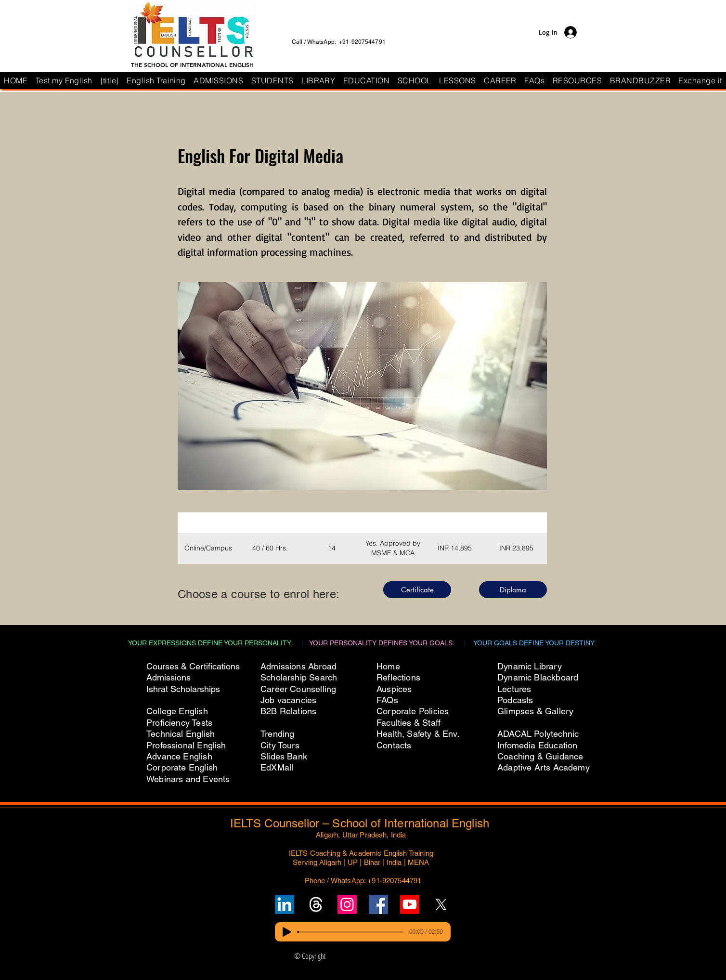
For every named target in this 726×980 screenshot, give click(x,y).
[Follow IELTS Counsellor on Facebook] (378, 904)
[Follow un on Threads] (315, 904)
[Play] (287, 932)
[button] (414, 80)
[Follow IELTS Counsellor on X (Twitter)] (441, 904)
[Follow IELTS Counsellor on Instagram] (347, 904)
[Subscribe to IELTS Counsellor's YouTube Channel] (409, 904)
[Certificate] (417, 589)
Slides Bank (283, 756)
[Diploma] (513, 589)
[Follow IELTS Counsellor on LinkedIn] (284, 904)
